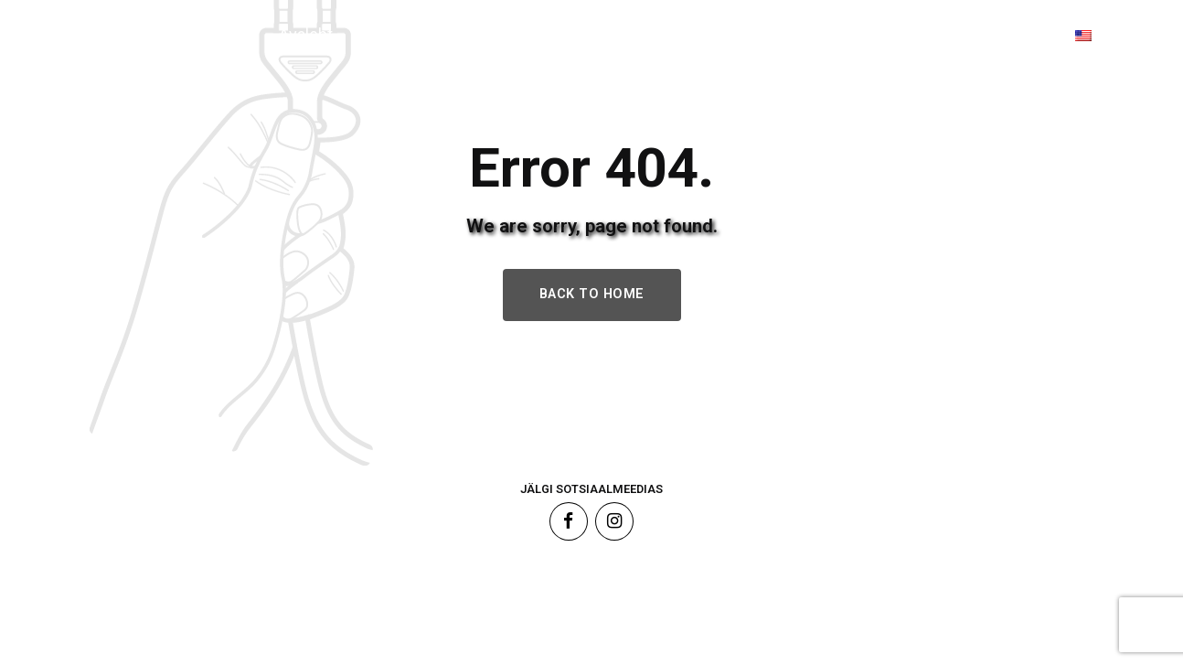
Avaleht (306, 34)
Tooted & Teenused (482, 34)
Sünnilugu (668, 34)
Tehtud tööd (826, 34)
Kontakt (977, 34)
